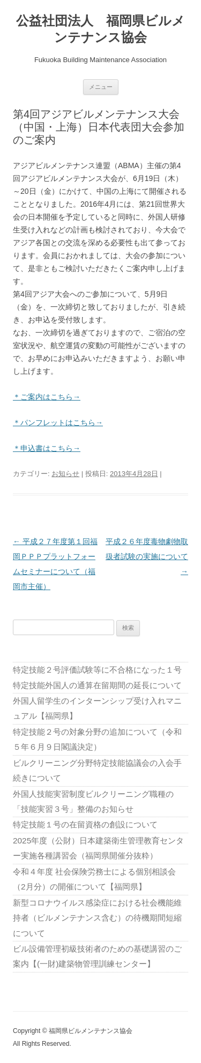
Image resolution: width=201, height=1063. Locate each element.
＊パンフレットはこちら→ (58, 422)
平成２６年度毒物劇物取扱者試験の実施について (147, 556)
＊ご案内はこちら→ (46, 397)
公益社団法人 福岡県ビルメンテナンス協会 (100, 28)
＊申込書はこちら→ (46, 448)
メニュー (101, 87)
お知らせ (65, 474)
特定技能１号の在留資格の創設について (85, 824)
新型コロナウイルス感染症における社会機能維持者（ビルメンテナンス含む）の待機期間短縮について (97, 918)
